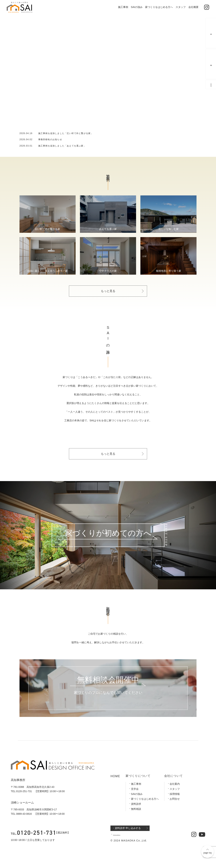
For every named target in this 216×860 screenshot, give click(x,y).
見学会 (135, 788)
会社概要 (193, 7)
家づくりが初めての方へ (108, 533)
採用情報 (175, 794)
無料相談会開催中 (108, 680)
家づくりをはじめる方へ (159, 7)
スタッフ (181, 7)
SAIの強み (137, 7)
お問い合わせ (211, 100)
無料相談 (136, 808)
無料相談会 (211, 66)
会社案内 (175, 783)
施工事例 (123, 7)
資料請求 (136, 803)
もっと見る (108, 291)
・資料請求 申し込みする (126, 828)
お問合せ (175, 798)
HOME (115, 776)
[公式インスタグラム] (206, 7)
